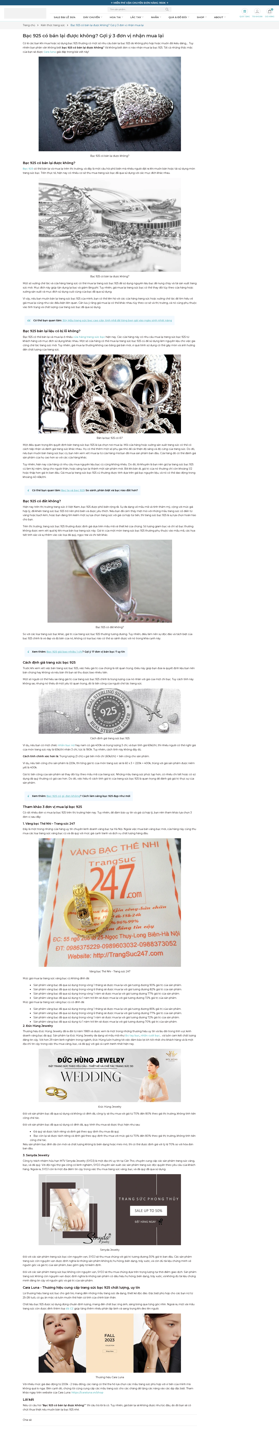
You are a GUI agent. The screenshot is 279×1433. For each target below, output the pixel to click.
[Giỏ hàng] (269, 13)
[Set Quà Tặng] (244, 13)
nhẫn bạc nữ (66, 745)
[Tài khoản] (257, 13)
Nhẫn (156, 17)
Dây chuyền (93, 17)
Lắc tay (137, 17)
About (220, 17)
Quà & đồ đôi (179, 17)
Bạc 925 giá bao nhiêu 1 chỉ (64, 651)
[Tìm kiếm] (168, 9)
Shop (202, 17)
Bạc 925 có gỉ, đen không (63, 796)
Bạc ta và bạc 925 (72, 490)
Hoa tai (117, 17)
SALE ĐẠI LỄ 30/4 (64, 17)
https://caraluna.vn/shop (87, 1392)
